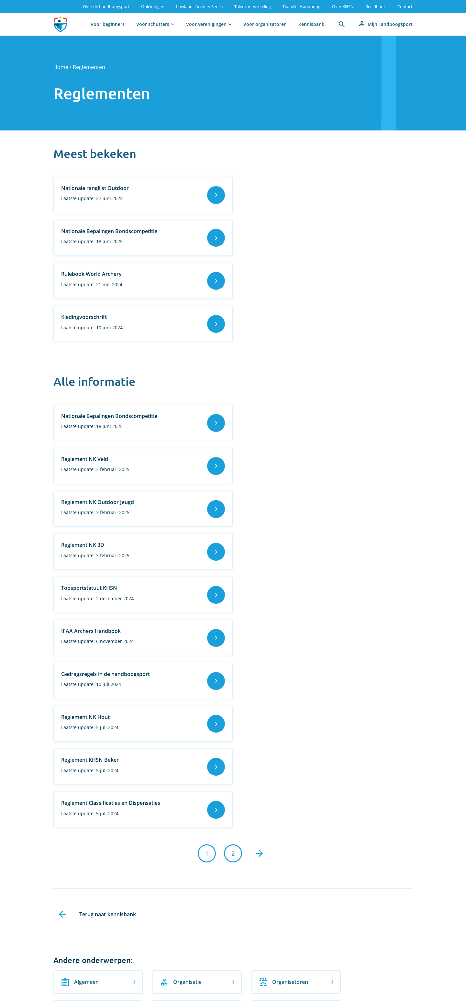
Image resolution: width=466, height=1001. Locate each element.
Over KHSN (343, 6)
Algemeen (80, 681)
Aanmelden (62, 908)
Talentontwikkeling (252, 6)
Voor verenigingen (206, 24)
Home (60, 67)
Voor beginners (108, 24)
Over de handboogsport (106, 6)
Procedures (358, 681)
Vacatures (65, 992)
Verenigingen (83, 747)
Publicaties (81, 714)
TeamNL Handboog (301, 6)
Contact (405, 6)
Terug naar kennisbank (107, 613)
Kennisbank (311, 24)
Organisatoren (270, 681)
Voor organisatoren (265, 24)
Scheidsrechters (179, 714)
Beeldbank (375, 6)
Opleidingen (152, 6)
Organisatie (174, 681)
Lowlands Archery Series (199, 6)
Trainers (262, 714)
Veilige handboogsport (363, 714)
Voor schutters (152, 24)
